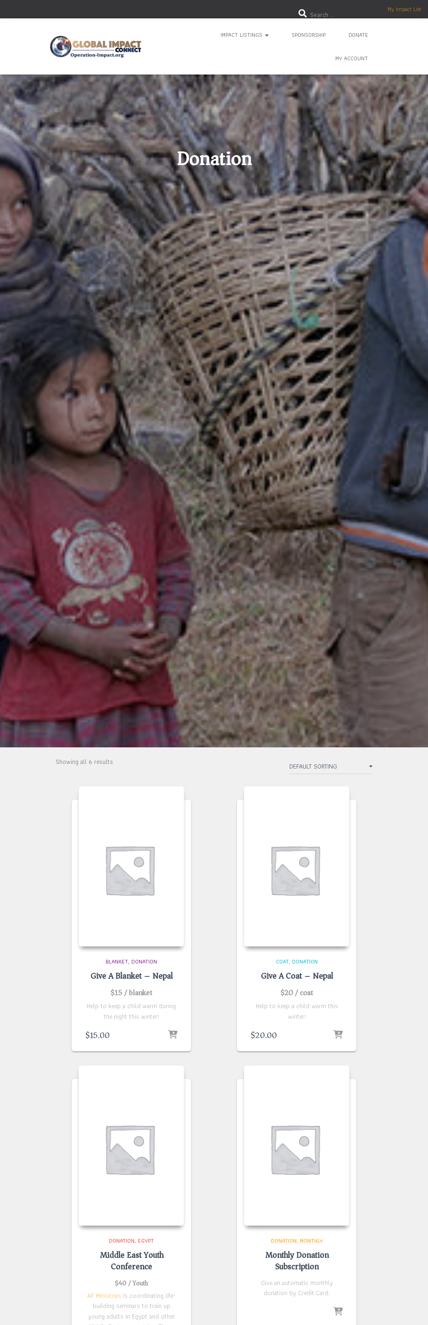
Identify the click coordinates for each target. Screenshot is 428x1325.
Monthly (311, 1240)
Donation (144, 961)
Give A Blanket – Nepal (131, 976)
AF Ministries (104, 1296)
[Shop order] (330, 768)
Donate (358, 34)
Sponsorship (309, 34)
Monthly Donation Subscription (297, 1261)
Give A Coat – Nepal (297, 976)
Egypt (146, 1240)
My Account (351, 58)
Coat (282, 961)
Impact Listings (244, 34)
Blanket (117, 961)
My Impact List (404, 9)
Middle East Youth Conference (131, 1261)
